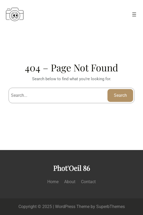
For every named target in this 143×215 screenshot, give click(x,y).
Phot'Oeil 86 (71, 168)
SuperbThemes (110, 206)
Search (120, 95)
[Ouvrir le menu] (134, 14)
